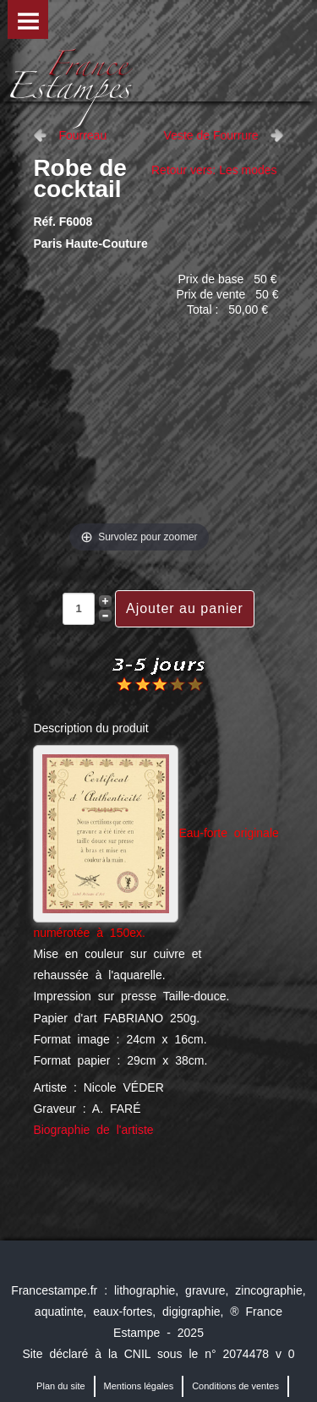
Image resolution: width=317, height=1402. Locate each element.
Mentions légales (139, 1386)
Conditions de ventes (235, 1386)
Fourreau (82, 135)
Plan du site (60, 1386)
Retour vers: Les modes (214, 170)
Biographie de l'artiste (93, 1129)
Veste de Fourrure (211, 135)
